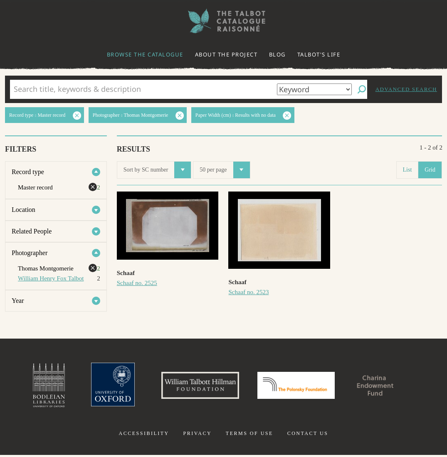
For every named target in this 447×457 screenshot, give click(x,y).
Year (18, 300)
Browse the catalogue (145, 54)
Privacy (197, 435)
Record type (28, 171)
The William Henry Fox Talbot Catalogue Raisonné (223, 21)
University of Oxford (105, 386)
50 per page (224, 170)
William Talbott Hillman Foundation (196, 386)
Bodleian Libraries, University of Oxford (39, 386)
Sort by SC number (157, 170)
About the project (226, 54)
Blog (277, 54)
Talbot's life (319, 54)
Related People (32, 231)
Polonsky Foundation (297, 386)
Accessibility (144, 435)
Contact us (307, 435)
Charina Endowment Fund (382, 386)
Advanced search (406, 89)
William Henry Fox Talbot (51, 278)
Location (23, 209)
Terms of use (249, 435)
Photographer (29, 252)
